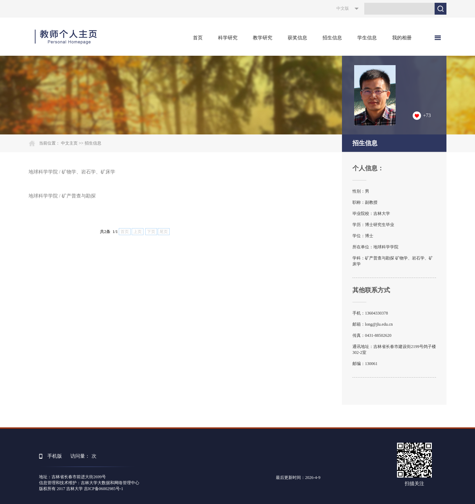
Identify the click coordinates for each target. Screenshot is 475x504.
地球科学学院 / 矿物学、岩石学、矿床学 (72, 172)
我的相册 (402, 37)
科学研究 (228, 37)
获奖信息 (297, 37)
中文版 (342, 8)
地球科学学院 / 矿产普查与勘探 (62, 196)
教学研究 (262, 37)
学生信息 (367, 37)
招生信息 (332, 37)
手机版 (54, 456)
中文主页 (69, 143)
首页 (198, 37)
